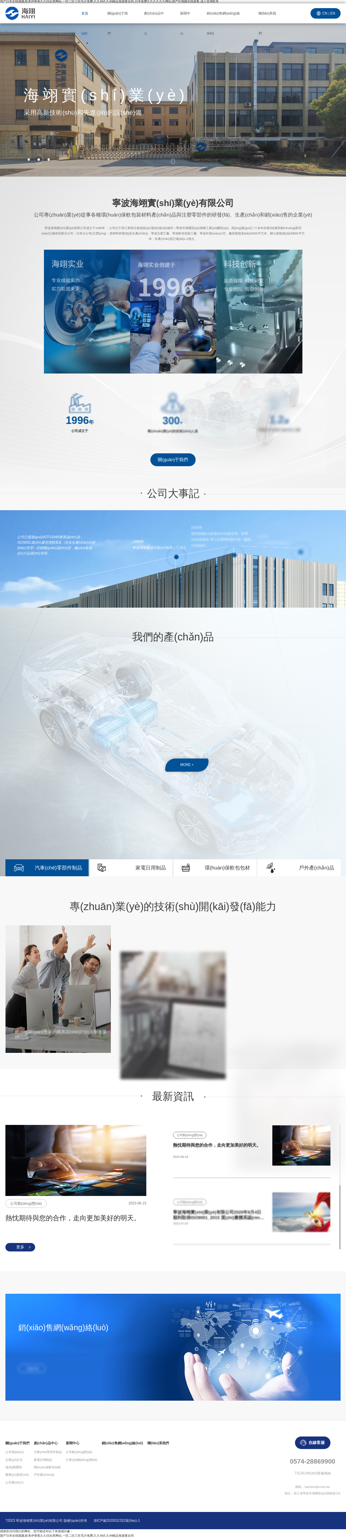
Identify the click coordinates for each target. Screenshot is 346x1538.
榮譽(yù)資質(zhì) (17, 1474)
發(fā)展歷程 (13, 1467)
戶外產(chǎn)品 (316, 867)
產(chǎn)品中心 (154, 24)
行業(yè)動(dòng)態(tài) (81, 1460)
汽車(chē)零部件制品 (58, 867)
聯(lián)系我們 (267, 24)
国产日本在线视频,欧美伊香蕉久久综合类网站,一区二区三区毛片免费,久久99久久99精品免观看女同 (67, 1535)
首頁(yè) (84, 24)
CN (324, 13)
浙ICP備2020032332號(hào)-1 (117, 1520)
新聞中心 (185, 24)
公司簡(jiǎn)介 (14, 1452)
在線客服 (316, 1443)
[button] (29, 159)
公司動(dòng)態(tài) (79, 1452)
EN (332, 13)
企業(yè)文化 (14, 1460)
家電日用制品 (150, 867)
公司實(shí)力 (14, 1482)
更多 (20, 1247)
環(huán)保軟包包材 (227, 867)
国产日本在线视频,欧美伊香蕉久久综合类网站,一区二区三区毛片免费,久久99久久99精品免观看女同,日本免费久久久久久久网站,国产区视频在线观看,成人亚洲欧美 (109, 1)
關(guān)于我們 (117, 24)
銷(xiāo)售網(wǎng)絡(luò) (223, 24)
